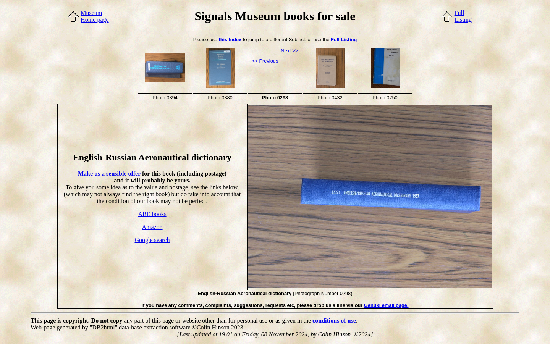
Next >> (289, 50)
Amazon (152, 227)
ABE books (152, 214)
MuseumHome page (94, 16)
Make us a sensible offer (110, 173)
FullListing (463, 16)
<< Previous (265, 61)
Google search (152, 240)
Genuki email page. (386, 305)
